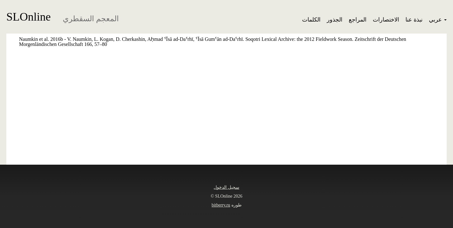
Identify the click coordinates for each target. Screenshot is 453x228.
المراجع (357, 19)
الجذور (334, 19)
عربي (438, 19)
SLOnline (28, 16)
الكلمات (311, 19)
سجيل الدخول (226, 187)
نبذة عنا (414, 19)
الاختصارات (386, 19)
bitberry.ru (220, 205)
